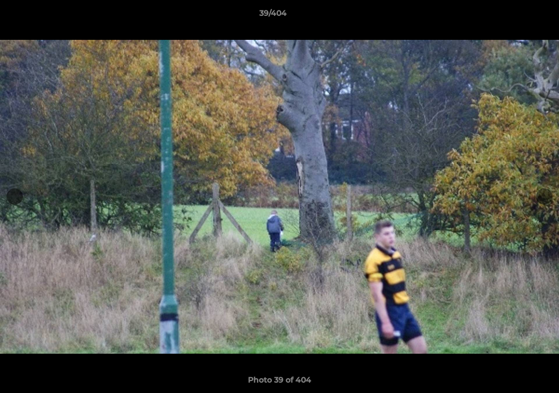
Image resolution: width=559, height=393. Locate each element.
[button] (513, 16)
